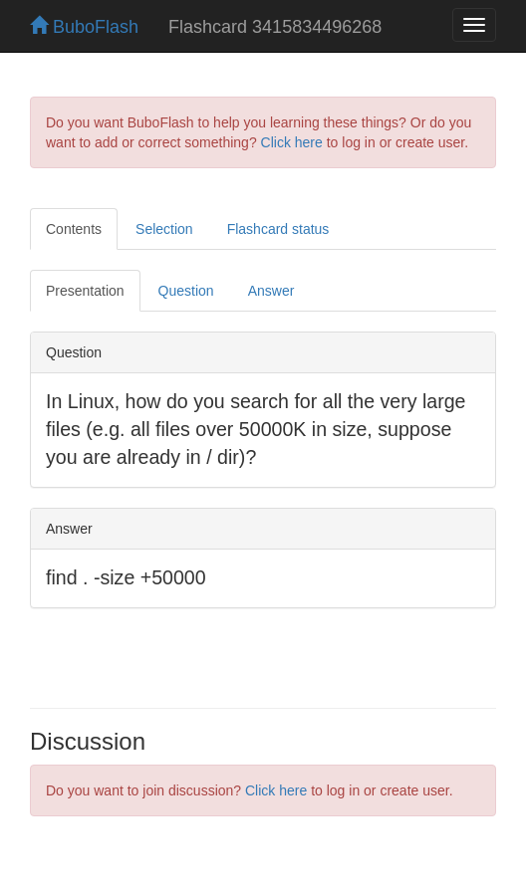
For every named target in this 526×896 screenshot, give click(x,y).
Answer (271, 291)
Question (186, 291)
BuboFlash (84, 27)
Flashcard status (278, 229)
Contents (74, 229)
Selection (164, 229)
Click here (292, 142)
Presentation (85, 291)
